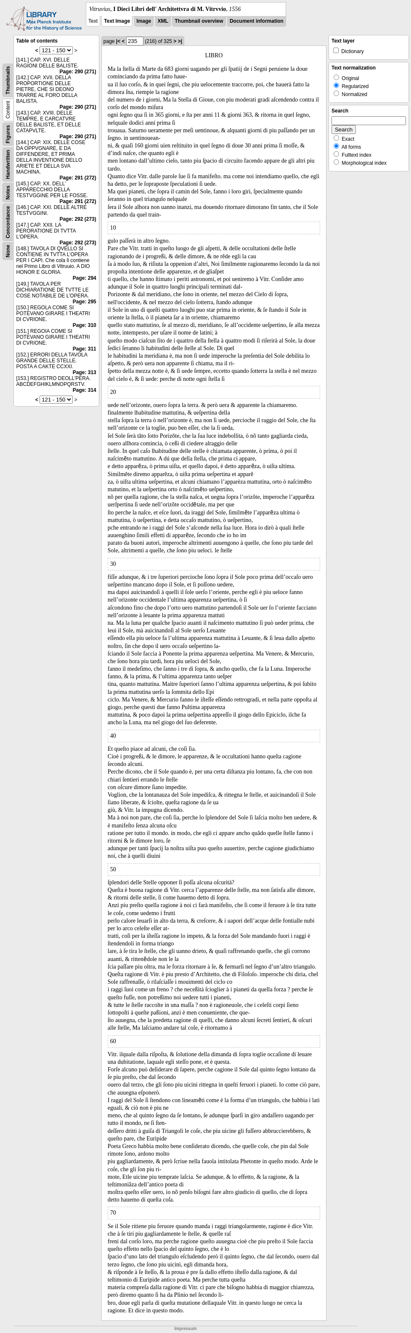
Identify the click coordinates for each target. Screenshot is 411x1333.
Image (144, 21)
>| (180, 41)
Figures (8, 134)
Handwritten (8, 164)
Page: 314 (84, 390)
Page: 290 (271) (77, 72)
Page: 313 (84, 372)
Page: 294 (84, 278)
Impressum (185, 1328)
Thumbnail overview (199, 21)
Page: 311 (84, 349)
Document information (257, 21)
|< (118, 41)
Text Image (117, 21)
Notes (8, 192)
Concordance (8, 222)
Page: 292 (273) (77, 219)
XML (163, 21)
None (8, 251)
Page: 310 (84, 325)
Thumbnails (8, 80)
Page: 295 (84, 302)
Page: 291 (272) (77, 178)
